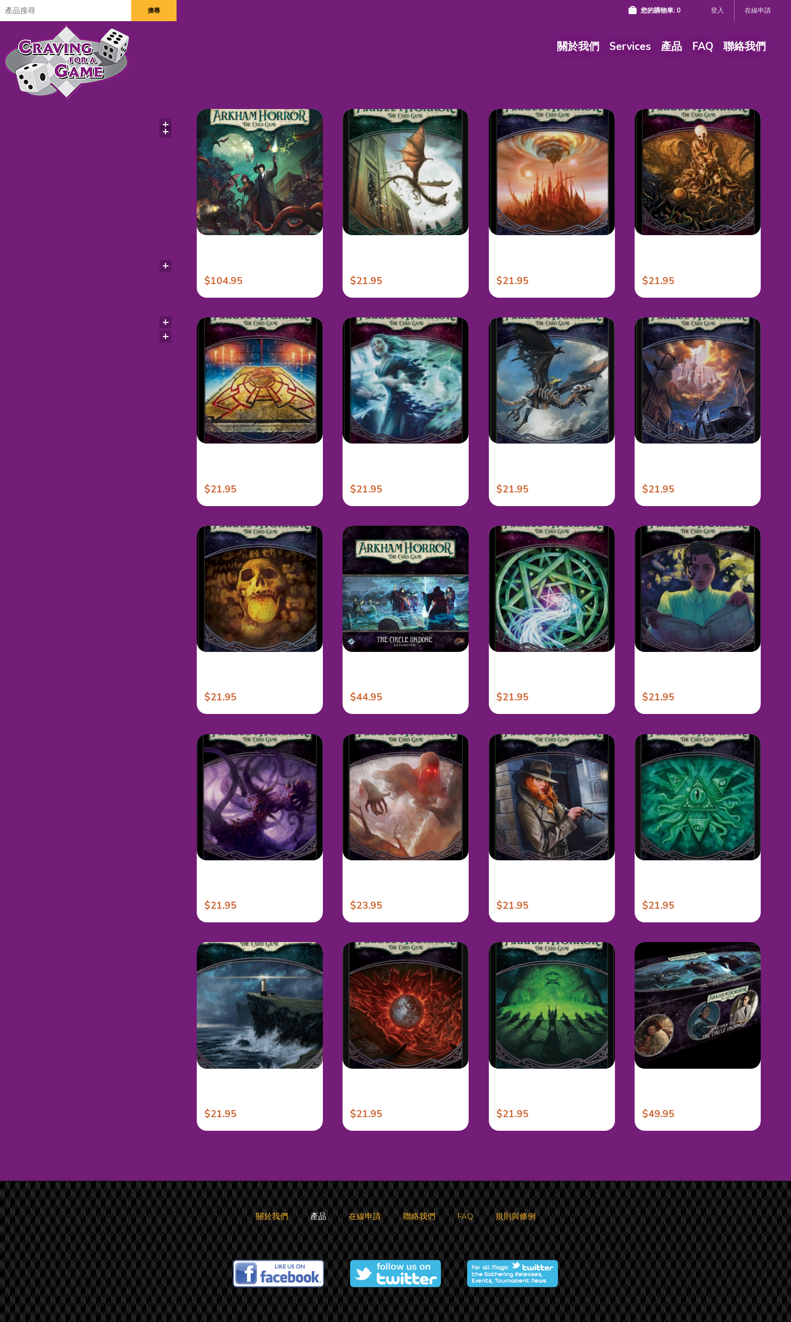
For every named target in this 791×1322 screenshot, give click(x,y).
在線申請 (758, 10)
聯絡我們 (744, 46)
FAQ (702, 46)
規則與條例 (515, 1216)
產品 (671, 46)
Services (630, 46)
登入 (717, 10)
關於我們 (578, 46)
